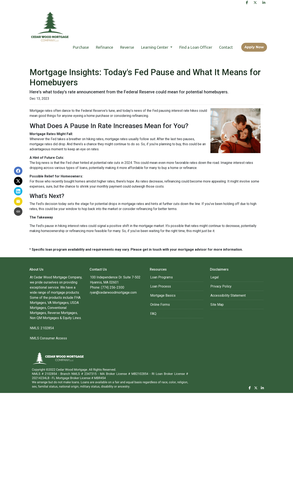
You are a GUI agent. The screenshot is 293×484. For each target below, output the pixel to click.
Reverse (127, 47)
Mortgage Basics (163, 295)
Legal (214, 277)
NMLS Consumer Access (48, 338)
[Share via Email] (18, 201)
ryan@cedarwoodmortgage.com (113, 292)
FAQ (153, 314)
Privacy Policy (221, 286)
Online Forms (160, 305)
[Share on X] (18, 181)
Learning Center (155, 47)
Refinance (104, 47)
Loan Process (160, 286)
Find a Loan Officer (195, 47)
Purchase (81, 47)
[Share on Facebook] (18, 171)
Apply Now (254, 47)
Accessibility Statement (228, 295)
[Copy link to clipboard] (18, 211)
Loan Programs (161, 277)
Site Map (217, 305)
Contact (226, 47)
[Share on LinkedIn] (18, 191)
